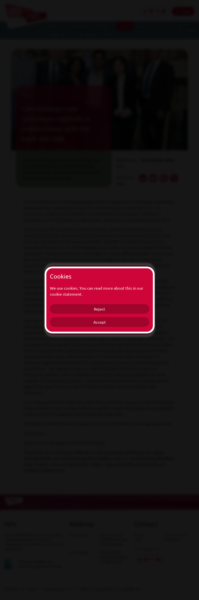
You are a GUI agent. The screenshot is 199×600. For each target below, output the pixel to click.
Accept (99, 322)
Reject (99, 309)
